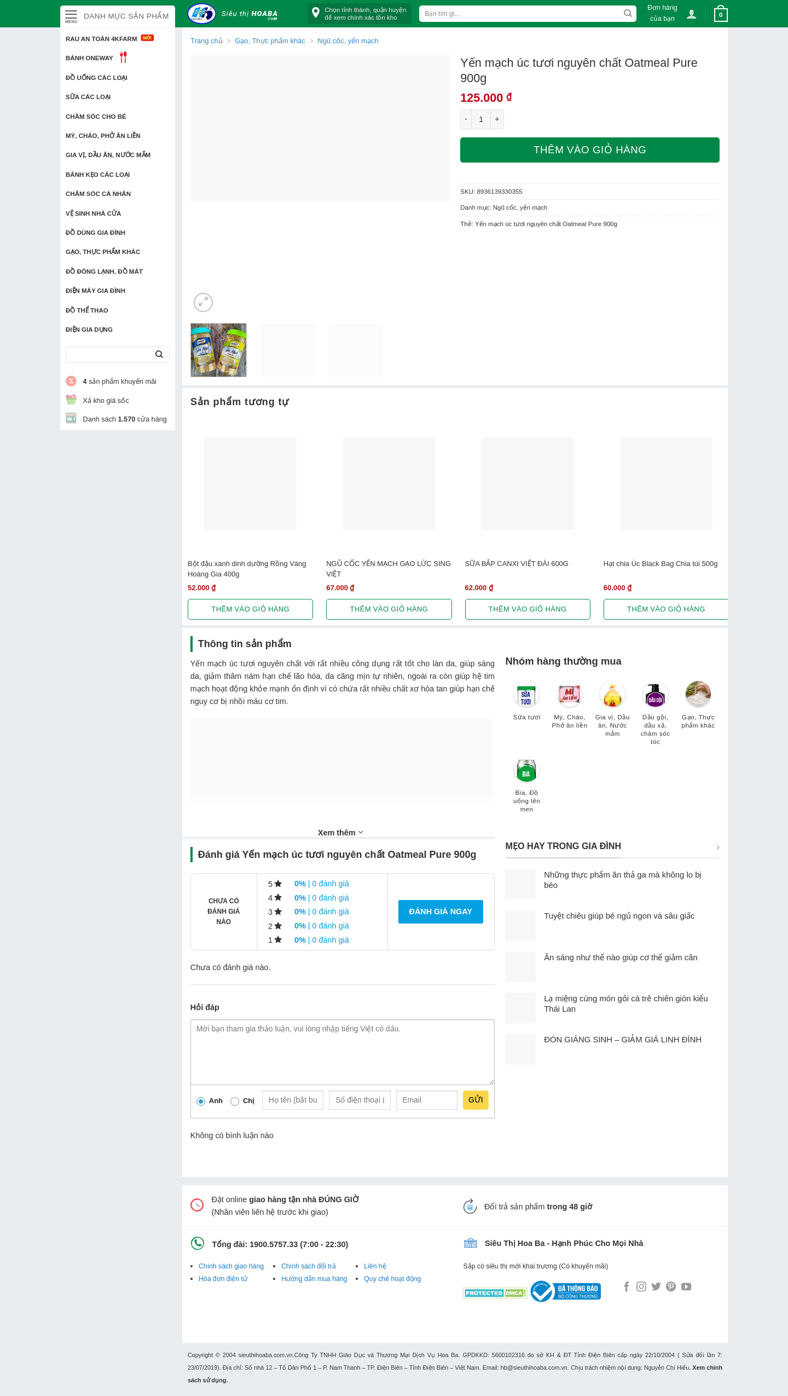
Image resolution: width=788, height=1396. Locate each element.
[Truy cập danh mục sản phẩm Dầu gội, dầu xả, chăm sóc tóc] (655, 717)
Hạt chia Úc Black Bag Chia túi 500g (661, 563)
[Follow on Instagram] (641, 1287)
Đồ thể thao (87, 310)
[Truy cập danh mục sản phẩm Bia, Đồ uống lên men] (527, 789)
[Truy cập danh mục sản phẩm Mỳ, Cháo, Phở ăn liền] (569, 709)
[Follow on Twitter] (656, 1287)
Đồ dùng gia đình (95, 232)
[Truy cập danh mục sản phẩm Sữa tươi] (527, 705)
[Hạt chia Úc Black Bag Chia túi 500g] (666, 483)
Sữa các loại (88, 97)
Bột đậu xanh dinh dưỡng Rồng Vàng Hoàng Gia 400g (247, 568)
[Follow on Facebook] (626, 1287)
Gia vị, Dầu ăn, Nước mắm (108, 155)
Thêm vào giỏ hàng (590, 149)
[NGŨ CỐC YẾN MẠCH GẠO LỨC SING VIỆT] (389, 483)
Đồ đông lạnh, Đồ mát (104, 271)
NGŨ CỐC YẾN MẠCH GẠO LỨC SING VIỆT (388, 568)
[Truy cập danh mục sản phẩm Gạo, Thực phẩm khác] (698, 709)
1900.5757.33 (274, 1244)
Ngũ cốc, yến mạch (347, 41)
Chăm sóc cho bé (96, 116)
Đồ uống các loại (97, 77)
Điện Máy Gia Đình (95, 290)
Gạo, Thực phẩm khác (103, 252)
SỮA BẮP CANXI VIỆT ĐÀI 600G (517, 563)
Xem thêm (340, 832)
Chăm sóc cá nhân (98, 194)
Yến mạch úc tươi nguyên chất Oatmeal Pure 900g (546, 224)
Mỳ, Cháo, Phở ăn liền (103, 135)
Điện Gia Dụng (89, 329)
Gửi (475, 1099)
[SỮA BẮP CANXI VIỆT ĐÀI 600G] (528, 483)
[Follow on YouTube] (686, 1287)
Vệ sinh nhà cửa (93, 213)
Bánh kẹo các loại (98, 174)
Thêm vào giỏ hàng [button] (250, 609)
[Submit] (159, 355)
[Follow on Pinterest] (671, 1287)
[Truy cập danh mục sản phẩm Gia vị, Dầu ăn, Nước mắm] (612, 713)
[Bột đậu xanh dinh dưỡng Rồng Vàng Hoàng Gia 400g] (250, 483)
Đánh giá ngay (440, 911)
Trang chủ (206, 41)
